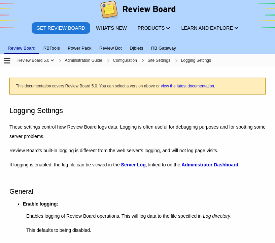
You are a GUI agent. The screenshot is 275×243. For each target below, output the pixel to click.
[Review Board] (137, 11)
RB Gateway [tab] (163, 48)
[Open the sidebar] (7, 61)
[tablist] (137, 44)
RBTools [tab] (51, 48)
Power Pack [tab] (79, 48)
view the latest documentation (187, 86)
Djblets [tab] (136, 48)
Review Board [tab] (21, 48)
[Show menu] (52, 60)
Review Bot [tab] (110, 48)
